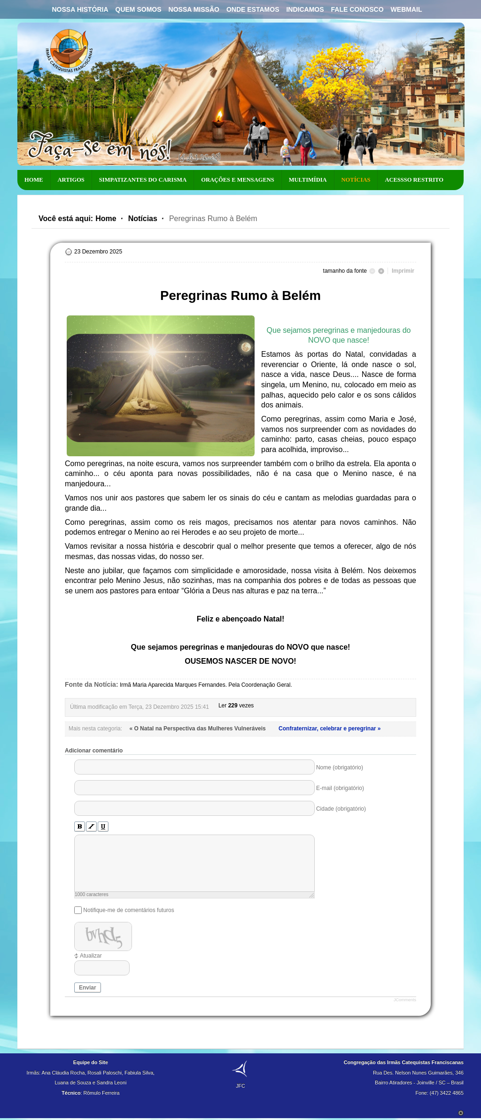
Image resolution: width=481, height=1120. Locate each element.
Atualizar (91, 955)
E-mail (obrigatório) (340, 788)
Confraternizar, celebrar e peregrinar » (329, 728)
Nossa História (80, 9)
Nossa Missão (194, 9)
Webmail (406, 9)
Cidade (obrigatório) (341, 808)
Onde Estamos (252, 9)
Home (105, 218)
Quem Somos (139, 9)
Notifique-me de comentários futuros (128, 910)
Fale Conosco (357, 9)
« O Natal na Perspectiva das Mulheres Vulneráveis (198, 728)
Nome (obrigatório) (339, 767)
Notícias (142, 218)
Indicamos (305, 9)
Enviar (87, 987)
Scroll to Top (461, 1113)
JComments (405, 999)
